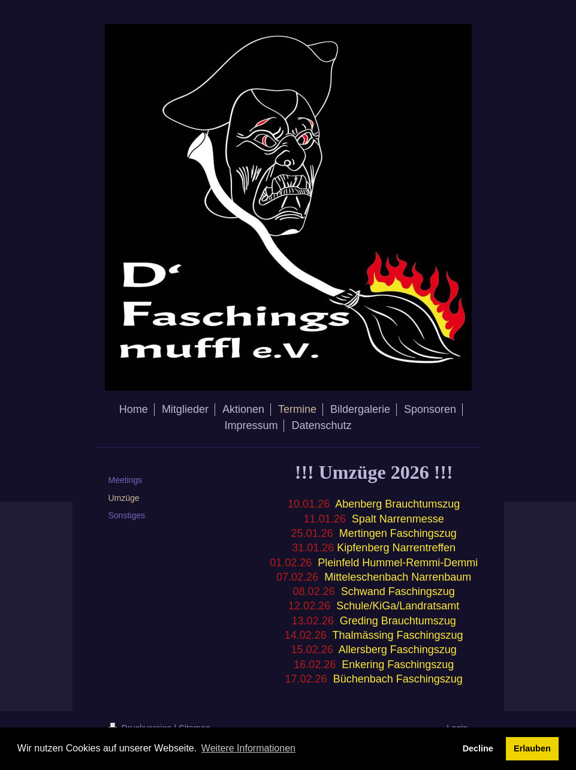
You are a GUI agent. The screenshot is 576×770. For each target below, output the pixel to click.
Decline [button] (478, 748)
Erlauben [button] (532, 748)
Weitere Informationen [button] (248, 748)
